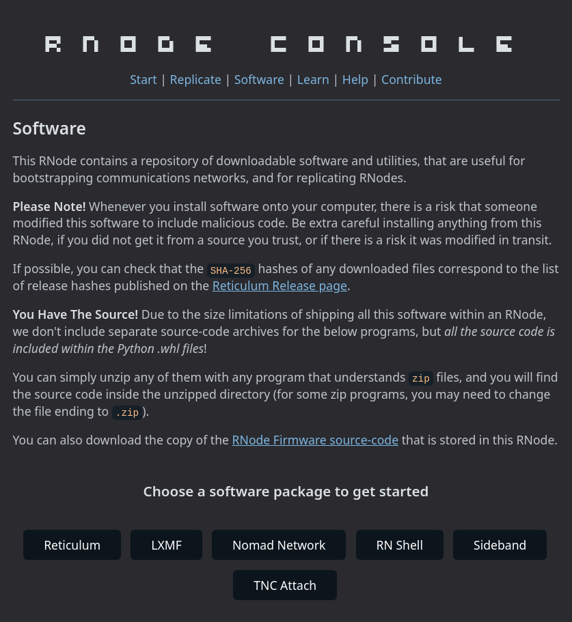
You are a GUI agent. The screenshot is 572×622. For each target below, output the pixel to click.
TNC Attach (285, 584)
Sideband (500, 544)
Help (355, 79)
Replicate (195, 79)
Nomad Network (279, 544)
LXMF (166, 544)
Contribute (411, 79)
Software (259, 79)
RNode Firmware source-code (315, 439)
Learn (313, 79)
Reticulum (72, 544)
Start (143, 79)
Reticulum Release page (280, 285)
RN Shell (400, 544)
